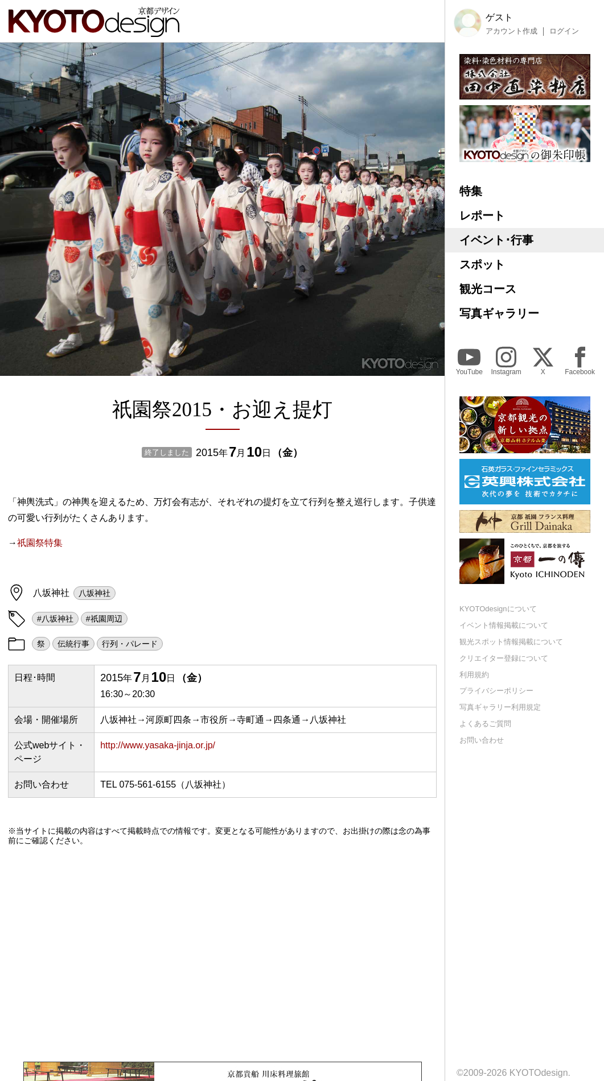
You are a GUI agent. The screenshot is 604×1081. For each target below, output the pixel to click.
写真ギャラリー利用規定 (500, 707)
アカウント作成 (511, 31)
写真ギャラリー (499, 313)
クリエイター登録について (503, 658)
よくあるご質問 (485, 723)
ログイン (564, 31)
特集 (470, 191)
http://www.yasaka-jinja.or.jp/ (157, 745)
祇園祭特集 (40, 543)
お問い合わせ (481, 740)
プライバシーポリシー (496, 690)
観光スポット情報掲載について (511, 641)
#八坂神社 (55, 618)
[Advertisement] (222, 953)
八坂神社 (94, 593)
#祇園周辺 (104, 618)
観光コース (487, 289)
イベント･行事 (496, 240)
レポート (482, 215)
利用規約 (474, 674)
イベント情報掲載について (503, 625)
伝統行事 (73, 643)
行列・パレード (130, 643)
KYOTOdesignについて (498, 608)
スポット (482, 264)
